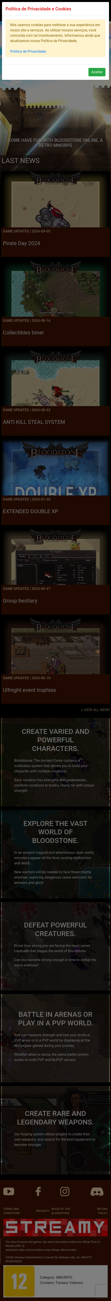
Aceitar (97, 72)
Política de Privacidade (28, 51)
